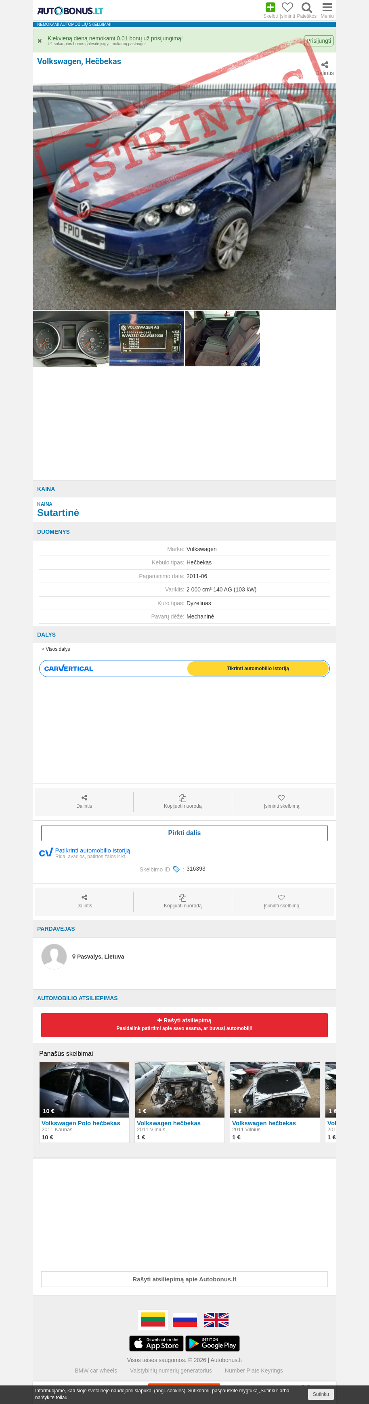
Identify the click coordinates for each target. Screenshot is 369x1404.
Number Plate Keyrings (254, 1370)
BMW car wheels (96, 1370)
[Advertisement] (184, 423)
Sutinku (321, 1394)
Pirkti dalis (184, 832)
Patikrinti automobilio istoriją (84, 852)
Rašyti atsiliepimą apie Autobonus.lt (185, 1279)
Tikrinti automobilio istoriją (258, 668)
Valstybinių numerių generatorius (171, 1370)
